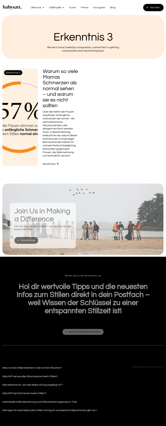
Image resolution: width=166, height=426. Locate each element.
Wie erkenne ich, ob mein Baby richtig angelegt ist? (32, 385)
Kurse (72, 7)
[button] (36, 7)
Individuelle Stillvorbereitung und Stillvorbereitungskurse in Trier (39, 402)
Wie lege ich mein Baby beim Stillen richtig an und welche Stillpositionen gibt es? (49, 410)
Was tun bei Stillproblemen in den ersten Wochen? (32, 367)
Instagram (99, 7)
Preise (84, 7)
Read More (50, 164)
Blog (113, 7)
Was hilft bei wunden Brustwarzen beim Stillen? (30, 376)
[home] (12, 7)
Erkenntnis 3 (13, 73)
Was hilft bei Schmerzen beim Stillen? (24, 393)
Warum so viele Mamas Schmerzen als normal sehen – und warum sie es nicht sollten (60, 88)
